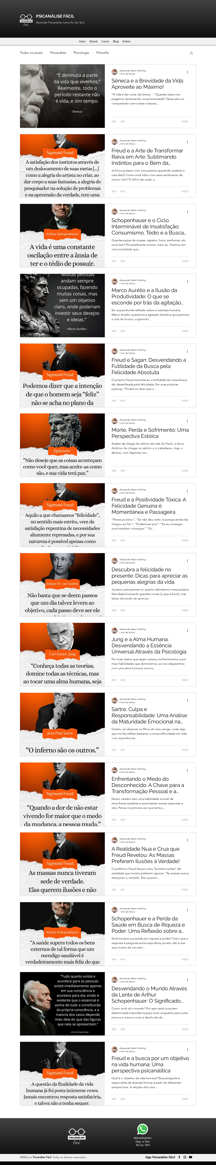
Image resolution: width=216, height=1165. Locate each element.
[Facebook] (179, 1157)
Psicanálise (58, 53)
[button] (191, 53)
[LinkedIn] (190, 1157)
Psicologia (81, 53)
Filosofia (102, 53)
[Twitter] (185, 1157)
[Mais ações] (188, 72)
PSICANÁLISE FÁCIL (55, 16)
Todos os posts (31, 53)
